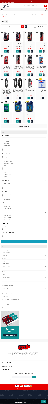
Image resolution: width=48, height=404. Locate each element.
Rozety (5, 185)
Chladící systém (6, 280)
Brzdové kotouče (8, 197)
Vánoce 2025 (5, 304)
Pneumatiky (6, 229)
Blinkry (5, 157)
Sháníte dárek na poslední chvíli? (11, 299)
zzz (3, 307)
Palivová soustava (8, 147)
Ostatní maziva (7, 217)
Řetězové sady (6, 272)
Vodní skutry (5, 302)
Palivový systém (6, 282)
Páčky (5, 172)
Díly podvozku (5, 261)
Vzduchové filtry (7, 208)
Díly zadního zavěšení (9, 163)
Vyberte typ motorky (7, 250)
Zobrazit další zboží (24, 126)
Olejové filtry (7, 206)
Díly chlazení (7, 139)
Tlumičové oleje (7, 219)
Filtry (3, 274)
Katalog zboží (5, 246)
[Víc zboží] (33, 6)
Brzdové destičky (8, 195)
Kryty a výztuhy (7, 167)
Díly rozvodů (7, 141)
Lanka (5, 170)
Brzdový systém (6, 277)
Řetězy (5, 188)
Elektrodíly (5, 269)
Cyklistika (4, 255)
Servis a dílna (5, 291)
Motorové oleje (7, 215)
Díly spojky (6, 143)
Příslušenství (5, 296)
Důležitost (41, 27)
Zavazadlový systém (7, 285)
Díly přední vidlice (8, 161)
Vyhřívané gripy (7, 174)
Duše (5, 226)
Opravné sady (7, 199)
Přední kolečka (7, 183)
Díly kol (5, 159)
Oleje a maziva (6, 266)
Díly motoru (5, 258)
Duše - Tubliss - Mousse (8, 293)
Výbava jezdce (6, 252)
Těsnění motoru (7, 150)
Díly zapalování (7, 145)
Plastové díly (5, 263)
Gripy (5, 165)
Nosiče (5, 236)
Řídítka (5, 176)
